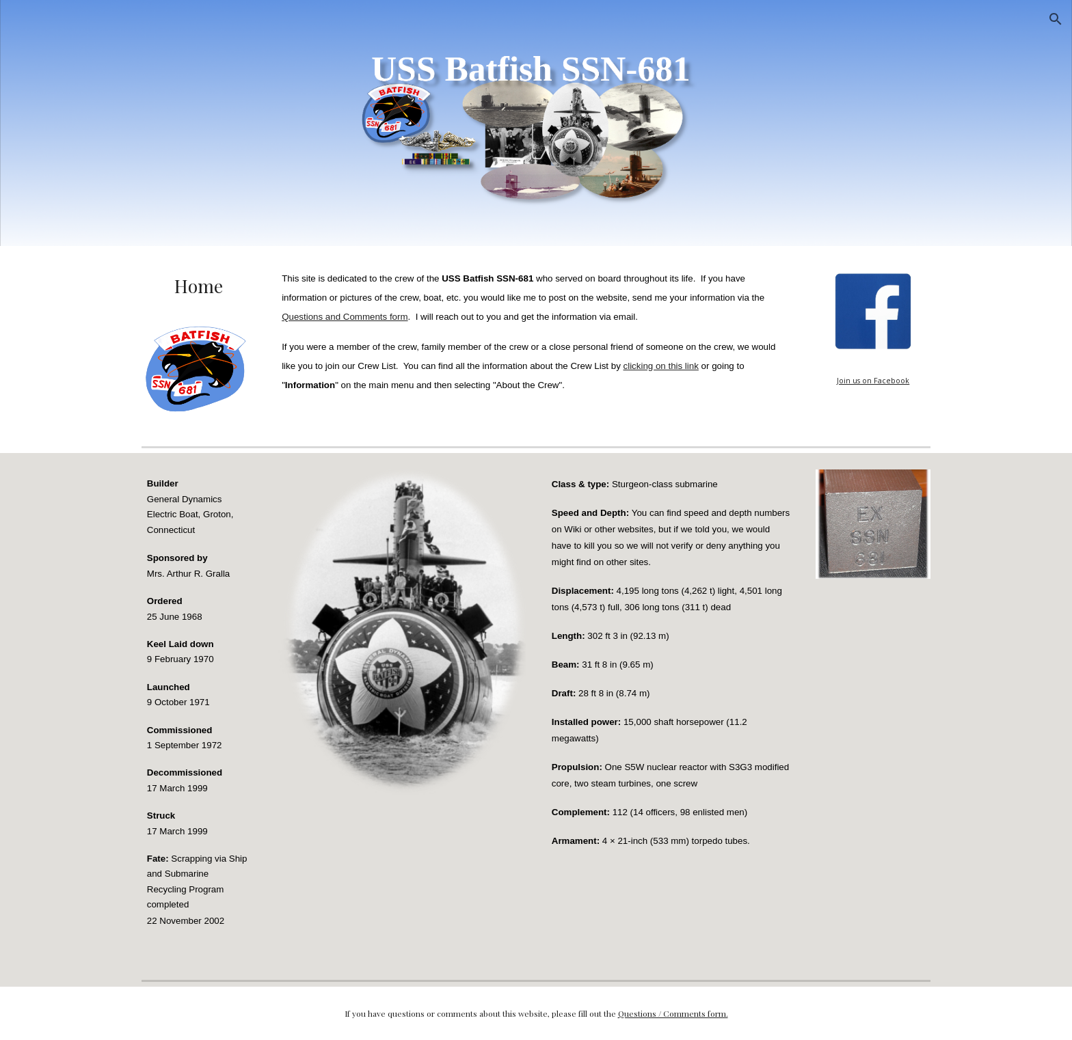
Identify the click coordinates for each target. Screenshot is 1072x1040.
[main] (199, 286)
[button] (1055, 19)
